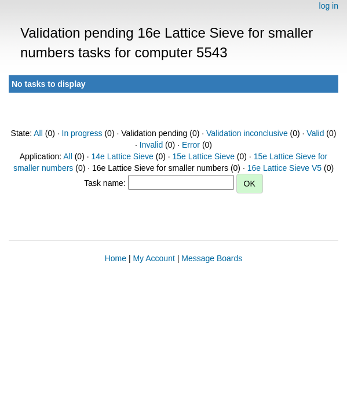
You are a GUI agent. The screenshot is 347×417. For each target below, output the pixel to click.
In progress (82, 133)
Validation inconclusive (247, 133)
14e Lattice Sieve (122, 156)
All (38, 133)
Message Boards (211, 258)
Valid (315, 133)
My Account (153, 258)
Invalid (151, 144)
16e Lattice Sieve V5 (284, 168)
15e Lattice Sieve (204, 156)
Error (191, 144)
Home (115, 258)
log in (328, 5)
